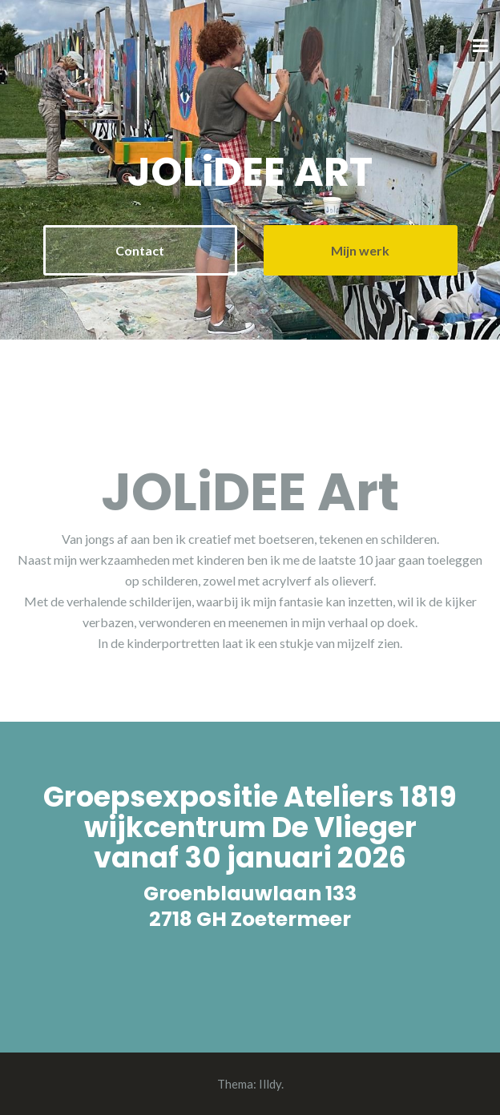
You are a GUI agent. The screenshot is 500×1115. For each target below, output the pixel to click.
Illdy (270, 1084)
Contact (139, 250)
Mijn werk (360, 250)
